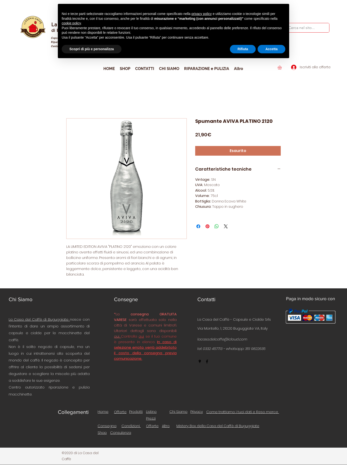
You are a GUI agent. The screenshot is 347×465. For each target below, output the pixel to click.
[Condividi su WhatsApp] (217, 226)
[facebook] (207, 361)
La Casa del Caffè (25, 319)
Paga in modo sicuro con (310, 298)
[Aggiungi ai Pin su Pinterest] (207, 226)
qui (141, 336)
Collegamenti (73, 412)
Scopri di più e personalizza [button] (91, 49)
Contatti (206, 299)
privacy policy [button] (202, 14)
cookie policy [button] (71, 23)
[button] (282, 67)
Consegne (126, 299)
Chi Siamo (21, 299)
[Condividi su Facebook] (198, 226)
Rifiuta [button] (243, 49)
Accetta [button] (271, 49)
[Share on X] (226, 226)
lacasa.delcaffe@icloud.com (222, 339)
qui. (117, 336)
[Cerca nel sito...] (303, 27)
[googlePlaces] (199, 361)
